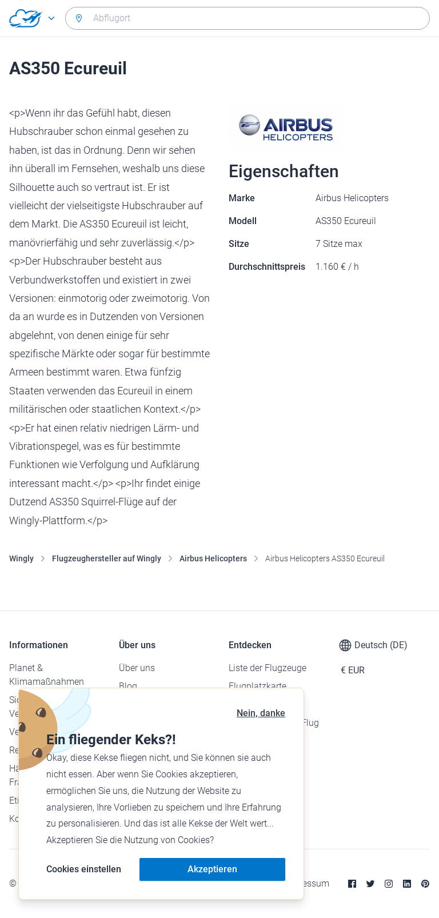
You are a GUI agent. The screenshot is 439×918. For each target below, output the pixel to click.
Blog (128, 686)
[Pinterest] (425, 883)
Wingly (21, 558)
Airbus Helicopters (213, 558)
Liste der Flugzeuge (267, 667)
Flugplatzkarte (257, 686)
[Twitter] (370, 883)
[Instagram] (388, 883)
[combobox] (247, 18)
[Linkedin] (407, 883)
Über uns (137, 667)
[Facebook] (352, 883)
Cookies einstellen (83, 869)
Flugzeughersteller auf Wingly (106, 558)
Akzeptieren (212, 869)
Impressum (306, 883)
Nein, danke (261, 713)
